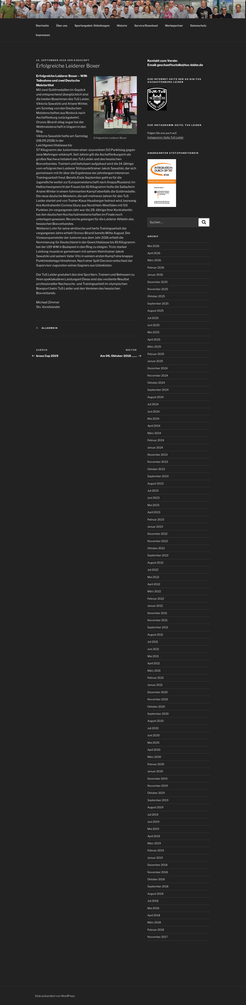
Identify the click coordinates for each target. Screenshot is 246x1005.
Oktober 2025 (156, 296)
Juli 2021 (152, 641)
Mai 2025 (153, 332)
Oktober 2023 (156, 469)
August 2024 (155, 397)
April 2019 (153, 836)
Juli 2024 (153, 404)
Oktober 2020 (156, 706)
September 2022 (157, 555)
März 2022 (154, 591)
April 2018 (153, 915)
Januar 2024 (155, 447)
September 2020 (158, 713)
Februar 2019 (155, 850)
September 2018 (157, 886)
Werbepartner (174, 25)
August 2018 (155, 893)
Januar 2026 (155, 274)
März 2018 (154, 922)
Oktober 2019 (156, 792)
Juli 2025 (153, 318)
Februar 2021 (155, 677)
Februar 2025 (155, 354)
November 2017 (157, 936)
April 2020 (153, 749)
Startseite (42, 25)
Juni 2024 (153, 411)
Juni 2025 (153, 325)
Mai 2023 (153, 505)
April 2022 (153, 584)
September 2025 (158, 303)
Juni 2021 (153, 649)
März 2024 (154, 433)
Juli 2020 (153, 728)
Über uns (61, 25)
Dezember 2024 (157, 368)
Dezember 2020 (157, 692)
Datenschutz (198, 25)
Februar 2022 (155, 598)
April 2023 (153, 512)
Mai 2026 (153, 246)
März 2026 (154, 260)
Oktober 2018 (156, 879)
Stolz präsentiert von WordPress (55, 995)
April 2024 (153, 425)
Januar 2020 (155, 771)
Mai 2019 (153, 828)
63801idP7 (82, 60)
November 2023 (157, 461)
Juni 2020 (153, 735)
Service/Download (146, 25)
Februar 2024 (155, 440)
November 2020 (157, 699)
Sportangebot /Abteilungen (92, 25)
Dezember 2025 (157, 282)
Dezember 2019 (157, 778)
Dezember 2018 (157, 864)
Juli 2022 (152, 569)
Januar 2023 (155, 526)
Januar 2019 (155, 857)
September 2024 (158, 389)
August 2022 (155, 562)
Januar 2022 (155, 605)
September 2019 (157, 800)
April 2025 (153, 339)
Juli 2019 (152, 814)
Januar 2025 (155, 361)
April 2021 (153, 663)
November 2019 (157, 785)
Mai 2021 (153, 656)
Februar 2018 (155, 929)
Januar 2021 (155, 684)
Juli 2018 (152, 900)
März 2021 (154, 670)
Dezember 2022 (157, 533)
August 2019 (155, 807)
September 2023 (158, 476)
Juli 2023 (153, 490)
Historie (122, 25)
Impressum (43, 35)
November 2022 (157, 541)
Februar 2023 (155, 519)
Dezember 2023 (157, 454)
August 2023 (155, 483)
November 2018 (157, 872)
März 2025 (154, 346)
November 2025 (157, 289)
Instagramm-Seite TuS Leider (165, 137)
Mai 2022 (153, 577)
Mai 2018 (153, 908)
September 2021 (157, 627)
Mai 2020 (153, 742)
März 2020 (154, 756)
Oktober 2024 (156, 382)
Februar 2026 (155, 267)
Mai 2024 (153, 418)
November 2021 (157, 620)
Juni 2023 (153, 497)
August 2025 (155, 310)
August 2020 (155, 720)
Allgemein (50, 328)
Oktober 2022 (156, 548)
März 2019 (154, 843)
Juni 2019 (153, 821)
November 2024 (157, 375)
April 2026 (153, 253)
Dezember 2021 (157, 613)
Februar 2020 (155, 764)
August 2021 (155, 634)
